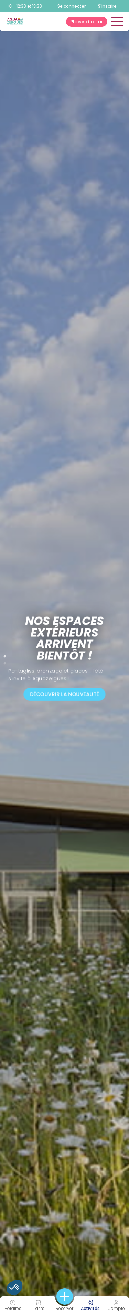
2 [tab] (4, 662)
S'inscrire (107, 6)
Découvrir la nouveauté (64, 694)
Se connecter (71, 6)
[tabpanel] (64, 656)
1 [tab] (4, 655)
